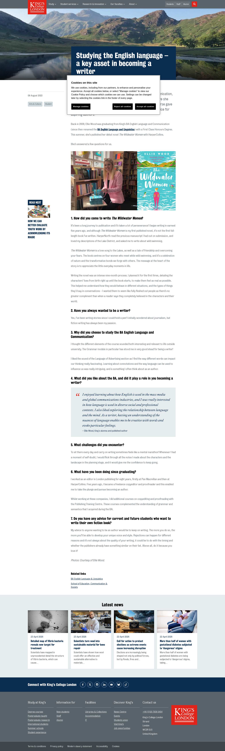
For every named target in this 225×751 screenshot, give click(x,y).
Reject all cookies (122, 106)
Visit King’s (119, 724)
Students (170, 4)
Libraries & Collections (96, 712)
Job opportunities (122, 728)
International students (38, 724)
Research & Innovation (93, 4)
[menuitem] (52, 4)
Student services (68, 4)
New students (63, 712)
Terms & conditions (37, 746)
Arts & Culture (35, 104)
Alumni (186, 4)
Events (117, 716)
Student (48, 104)
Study (51, 4)
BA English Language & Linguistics (87, 579)
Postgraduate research (39, 720)
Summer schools (35, 728)
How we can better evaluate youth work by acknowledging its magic (39, 229)
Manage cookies (81, 106)
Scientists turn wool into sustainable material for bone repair (89, 644)
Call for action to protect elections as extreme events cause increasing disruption (131, 644)
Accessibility (102, 746)
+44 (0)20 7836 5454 (152, 712)
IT (86, 720)
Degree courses (35, 712)
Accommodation (92, 716)
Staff (178, 4)
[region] (113, 95)
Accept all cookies (145, 106)
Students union (121, 720)
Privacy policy (56, 746)
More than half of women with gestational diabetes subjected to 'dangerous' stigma (176, 644)
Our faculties (116, 4)
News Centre (120, 712)
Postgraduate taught (37, 716)
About (132, 4)
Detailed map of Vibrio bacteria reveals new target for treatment (47, 644)
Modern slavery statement (79, 746)
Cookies (115, 746)
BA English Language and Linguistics (115, 129)
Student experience (37, 732)
